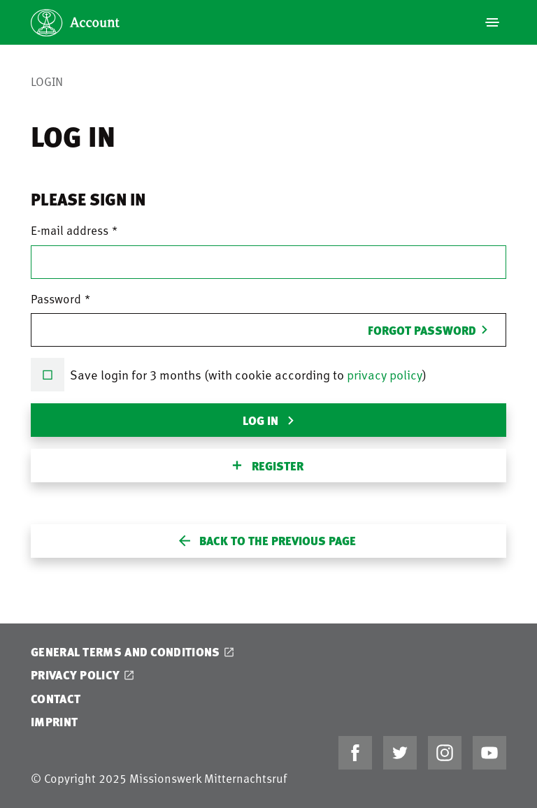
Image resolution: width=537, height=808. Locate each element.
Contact (55, 698)
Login (47, 81)
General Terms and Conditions (125, 652)
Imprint (54, 721)
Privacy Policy (75, 675)
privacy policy (384, 374)
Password (56, 298)
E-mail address (69, 230)
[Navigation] (492, 22)
